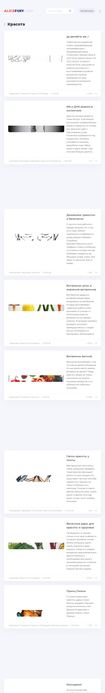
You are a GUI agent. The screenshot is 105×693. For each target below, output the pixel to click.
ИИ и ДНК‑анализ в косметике (61, 84)
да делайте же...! (51, 36)
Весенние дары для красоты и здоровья (61, 404)
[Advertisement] (52, 143)
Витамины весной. (53, 264)
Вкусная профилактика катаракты (64, 589)
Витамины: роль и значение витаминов (68, 217)
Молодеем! (47, 543)
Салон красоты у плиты (56, 356)
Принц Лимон (50, 450)
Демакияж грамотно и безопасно (63, 171)
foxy (18, 11)
